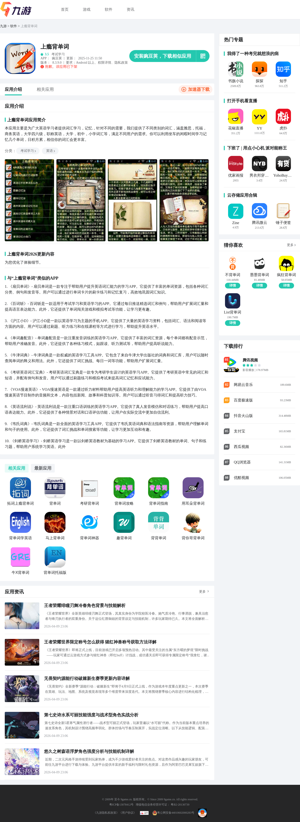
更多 (202, 591)
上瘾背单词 (29, 26)
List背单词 (232, 312)
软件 (108, 9)
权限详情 (104, 62)
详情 (232, 285)
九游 (3, 26)
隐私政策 (121, 62)
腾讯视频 (250, 360)
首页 (65, 9)
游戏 (86, 9)
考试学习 (28, 151)
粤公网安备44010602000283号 (173, 812)
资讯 (130, 9)
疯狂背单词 (286, 275)
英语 (51, 151)
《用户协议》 (127, 812)
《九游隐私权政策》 (106, 812)
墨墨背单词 (259, 275)
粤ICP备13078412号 (121, 804)
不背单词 (232, 275)
